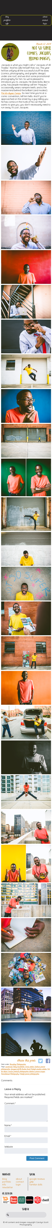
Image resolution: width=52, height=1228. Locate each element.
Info (4, 1184)
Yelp (31, 1181)
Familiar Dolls (35, 1184)
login (45, 23)
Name (8, 1125)
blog (7, 16)
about (45, 16)
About (19, 1179)
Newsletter (7, 1187)
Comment (10, 1103)
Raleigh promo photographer (29, 1074)
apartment (8, 1067)
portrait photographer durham (24, 1071)
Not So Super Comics (11, 93)
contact (45, 20)
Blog (4, 1179)
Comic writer (29, 1067)
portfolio (7, 20)
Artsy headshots (18, 1067)
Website (8, 1146)
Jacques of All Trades (18, 1069)
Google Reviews (37, 1179)
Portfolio (6, 1181)
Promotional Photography (10, 1074)
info (7, 23)
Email (7, 1136)
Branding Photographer (18, 1064)
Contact (20, 1181)
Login (18, 1184)
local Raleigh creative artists (37, 1069)
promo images (40, 1071)
